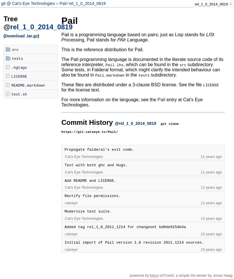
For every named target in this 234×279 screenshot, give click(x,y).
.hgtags (19, 67)
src (15, 49)
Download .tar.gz (21, 36)
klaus (154, 275)
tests (17, 58)
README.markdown (28, 85)
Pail (63, 3)
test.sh (19, 94)
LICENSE (19, 76)
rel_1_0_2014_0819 (87, 3)
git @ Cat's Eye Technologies (28, 3)
